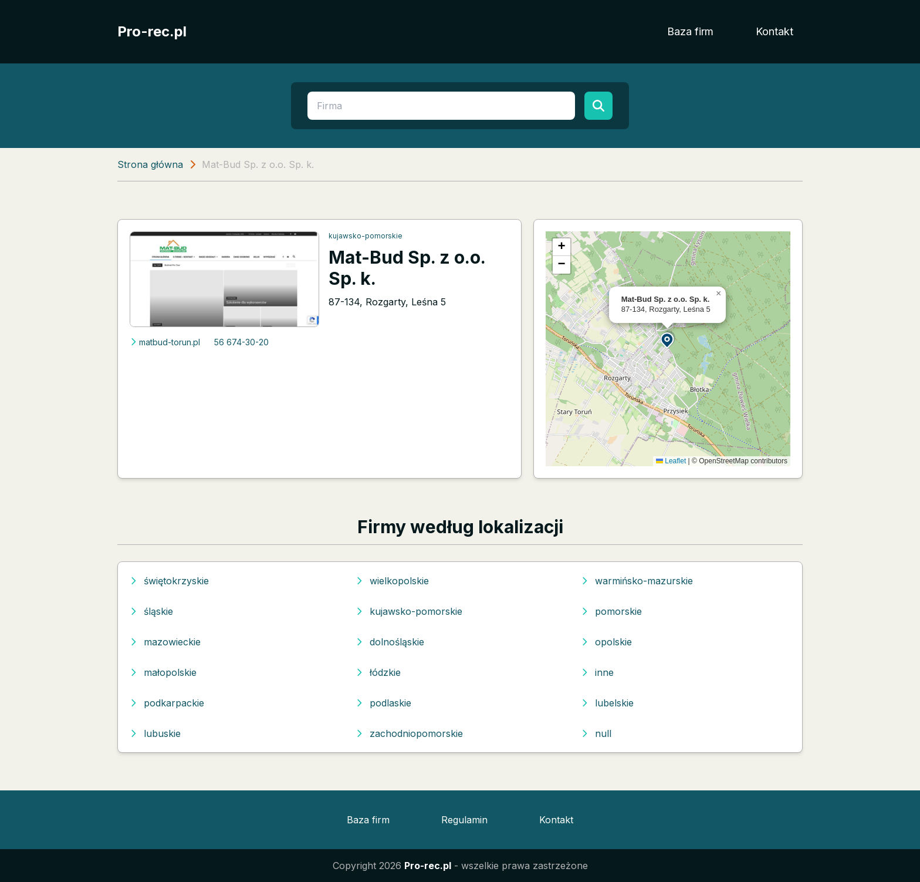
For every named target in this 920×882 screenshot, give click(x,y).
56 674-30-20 (241, 342)
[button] (667, 340)
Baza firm (690, 31)
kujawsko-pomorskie (365, 235)
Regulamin (464, 820)
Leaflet (671, 461)
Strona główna (150, 164)
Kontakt (774, 31)
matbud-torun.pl (165, 342)
